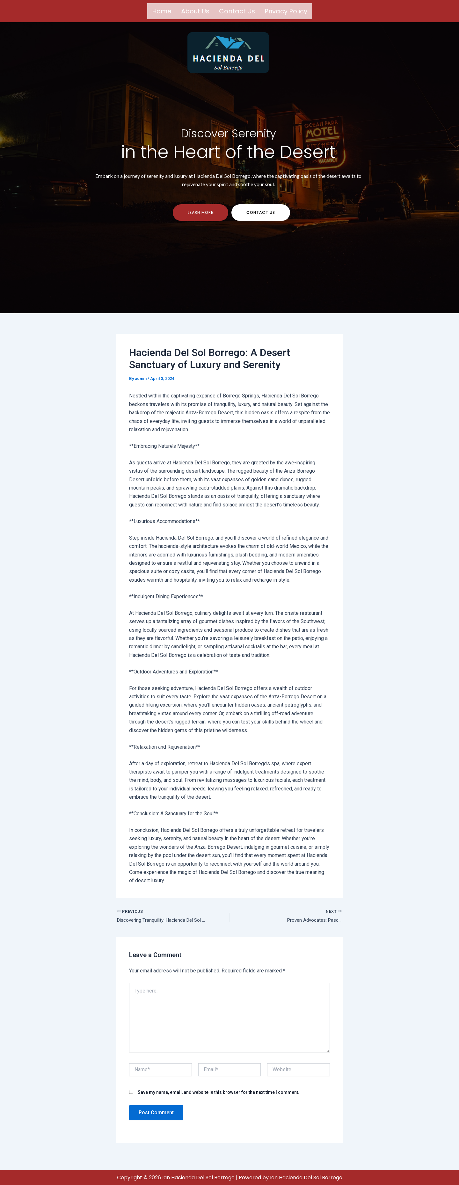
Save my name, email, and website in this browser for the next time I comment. (218, 1098)
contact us (260, 218)
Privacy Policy (286, 11)
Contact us (237, 11)
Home (161, 11)
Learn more (200, 218)
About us (195, 11)
